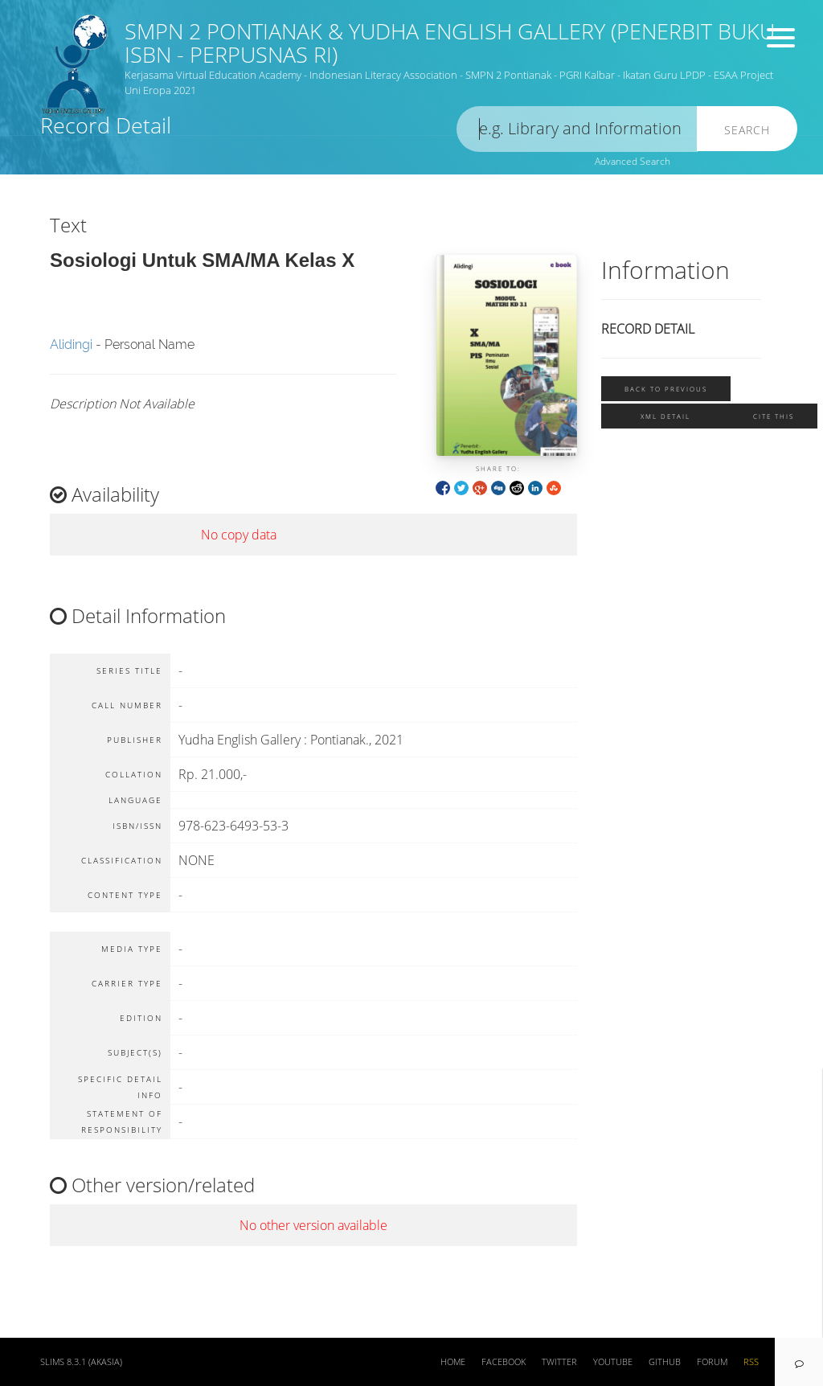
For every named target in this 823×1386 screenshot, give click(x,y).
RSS (751, 1362)
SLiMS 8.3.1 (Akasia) (81, 1362)
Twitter (559, 1362)
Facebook (503, 1362)
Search (747, 129)
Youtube (613, 1362)
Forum (712, 1362)
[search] (577, 129)
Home (452, 1362)
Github (665, 1362)
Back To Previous (665, 388)
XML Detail (665, 416)
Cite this (773, 416)
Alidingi (71, 344)
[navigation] (799, 1362)
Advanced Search (632, 161)
